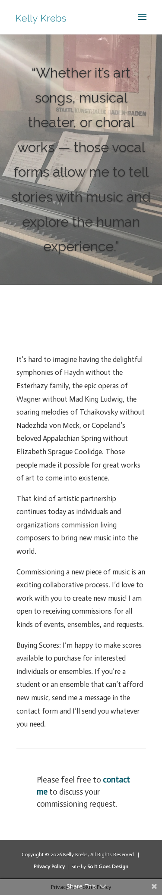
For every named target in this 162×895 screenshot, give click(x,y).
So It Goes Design (107, 867)
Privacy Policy (50, 867)
